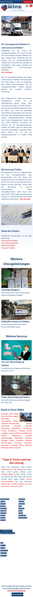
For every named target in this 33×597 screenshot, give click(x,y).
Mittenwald (27, 433)
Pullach (11, 440)
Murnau (4, 436)
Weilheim (28, 445)
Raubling (28, 440)
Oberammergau (6, 438)
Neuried (29, 436)
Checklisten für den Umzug (11, 469)
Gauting (29, 423)
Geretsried (5, 426)
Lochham (12, 433)
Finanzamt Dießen (8, 248)
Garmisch (3, 520)
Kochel (3, 431)
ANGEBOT (28, 2)
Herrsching (5, 428)
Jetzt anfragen (25, 199)
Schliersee (28, 443)
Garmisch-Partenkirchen (10, 423)
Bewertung (3, 553)
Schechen (18, 443)
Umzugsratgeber (7, 474)
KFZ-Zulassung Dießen (9, 243)
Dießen (15, 421)
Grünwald (17, 426)
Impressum (3, 555)
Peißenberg (18, 438)
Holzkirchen (27, 428)
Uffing (21, 445)
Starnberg (13, 445)
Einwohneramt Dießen (9, 241)
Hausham (28, 426)
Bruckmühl (5, 419)
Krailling (22, 431)
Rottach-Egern (6, 443)
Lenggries (4, 433)
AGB (2, 543)
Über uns (3, 545)
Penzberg (28, 438)
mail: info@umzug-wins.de (7, 533)
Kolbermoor (12, 431)
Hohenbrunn (16, 428)
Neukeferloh (16, 436)
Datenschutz (4, 550)
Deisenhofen (6, 421)
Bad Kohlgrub (13, 416)
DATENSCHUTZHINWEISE (16, 591)
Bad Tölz (4, 416)
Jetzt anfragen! (7, 72)
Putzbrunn (20, 440)
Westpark (4, 448)
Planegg (4, 440)
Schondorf (5, 445)
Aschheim (4, 414)
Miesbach (19, 433)
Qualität (2, 548)
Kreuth (29, 431)
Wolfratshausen (15, 448)
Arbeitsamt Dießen (8, 245)
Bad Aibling (13, 414)
